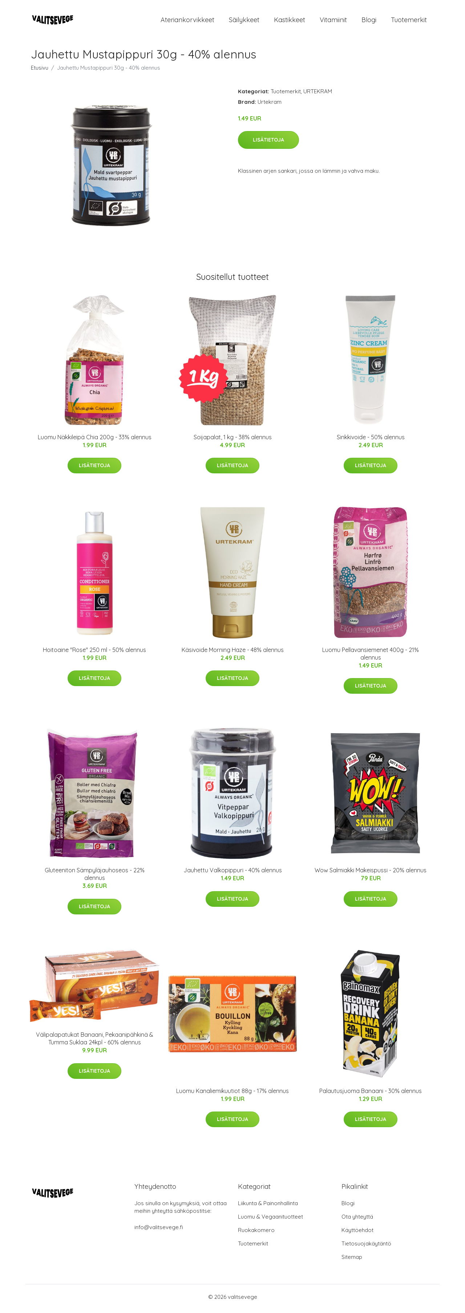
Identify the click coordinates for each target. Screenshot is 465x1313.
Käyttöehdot (357, 1233)
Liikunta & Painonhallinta (268, 1206)
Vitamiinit (333, 21)
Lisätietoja (268, 143)
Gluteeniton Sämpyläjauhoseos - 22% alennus (95, 877)
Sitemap (351, 1260)
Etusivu (39, 71)
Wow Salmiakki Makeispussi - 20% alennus (370, 874)
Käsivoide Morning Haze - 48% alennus (233, 653)
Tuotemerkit (409, 21)
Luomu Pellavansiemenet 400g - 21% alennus (370, 657)
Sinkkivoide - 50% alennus (371, 440)
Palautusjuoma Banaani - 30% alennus (370, 1094)
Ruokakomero (256, 1233)
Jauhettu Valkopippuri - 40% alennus (232, 874)
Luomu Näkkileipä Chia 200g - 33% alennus (94, 440)
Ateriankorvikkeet (187, 21)
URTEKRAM (317, 94)
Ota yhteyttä (357, 1220)
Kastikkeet (289, 21)
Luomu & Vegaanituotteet (270, 1220)
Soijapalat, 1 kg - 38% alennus (233, 440)
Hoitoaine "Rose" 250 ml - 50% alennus (94, 653)
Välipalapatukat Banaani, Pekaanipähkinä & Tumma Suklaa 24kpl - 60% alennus (94, 1042)
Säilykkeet (244, 21)
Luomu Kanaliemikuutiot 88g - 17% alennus (232, 1094)
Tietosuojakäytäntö (366, 1247)
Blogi (368, 21)
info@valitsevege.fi (158, 1230)
